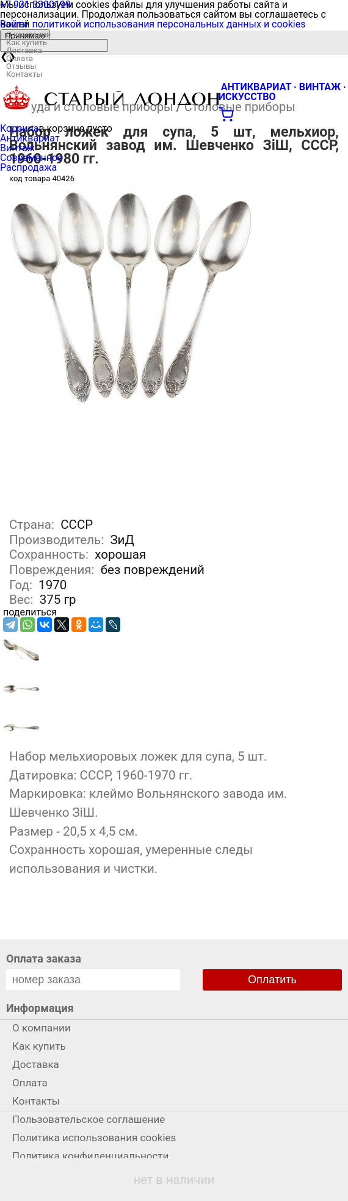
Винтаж (17, 148)
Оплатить (272, 979)
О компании (28, 34)
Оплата (19, 58)
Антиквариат (30, 138)
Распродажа (28, 167)
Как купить (26, 42)
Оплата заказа (43, 958)
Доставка (24, 50)
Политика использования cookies (94, 1137)
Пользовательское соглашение (88, 1119)
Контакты (24, 74)
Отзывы (21, 66)
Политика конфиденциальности (90, 1156)
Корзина (19, 128)
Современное (31, 157)
